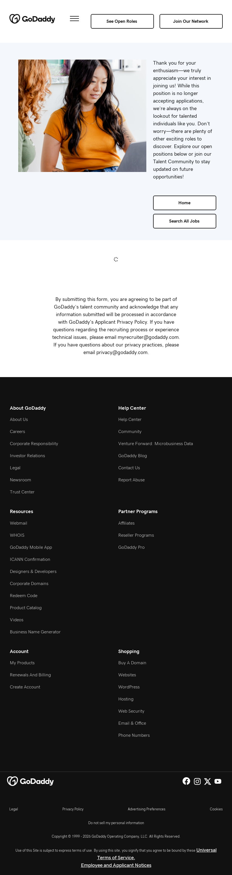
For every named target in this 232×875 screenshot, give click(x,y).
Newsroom (20, 480)
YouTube (218, 781)
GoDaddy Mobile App (31, 547)
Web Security (131, 711)
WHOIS (17, 535)
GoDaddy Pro (131, 547)
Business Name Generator (35, 632)
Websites (127, 675)
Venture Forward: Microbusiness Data (155, 443)
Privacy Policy (72, 809)
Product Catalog (26, 608)
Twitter (207, 781)
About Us (19, 419)
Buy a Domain (132, 663)
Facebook (186, 781)
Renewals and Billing (30, 675)
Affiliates (126, 523)
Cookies (216, 809)
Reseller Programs (136, 535)
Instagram (197, 781)
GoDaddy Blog (132, 456)
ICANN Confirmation (30, 559)
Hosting (125, 699)
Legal (15, 468)
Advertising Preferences (146, 809)
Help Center (130, 419)
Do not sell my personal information (116, 823)
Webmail (18, 523)
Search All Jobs (184, 221)
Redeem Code (23, 595)
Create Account (25, 687)
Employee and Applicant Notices (116, 865)
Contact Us (129, 468)
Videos (16, 620)
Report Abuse (131, 480)
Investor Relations (27, 456)
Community (130, 431)
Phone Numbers (134, 735)
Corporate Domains (29, 583)
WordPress (129, 687)
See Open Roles (121, 21)
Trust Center (22, 492)
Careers (17, 431)
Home (184, 203)
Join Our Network (190, 21)
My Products (22, 663)
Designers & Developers (33, 571)
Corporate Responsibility (34, 443)
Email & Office (132, 723)
